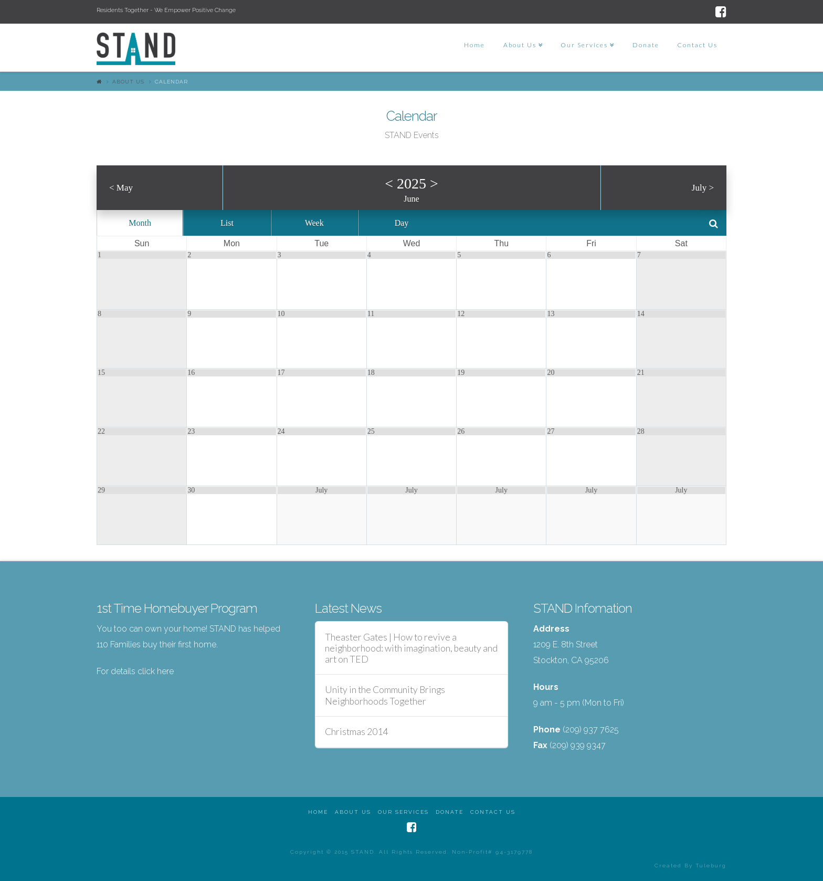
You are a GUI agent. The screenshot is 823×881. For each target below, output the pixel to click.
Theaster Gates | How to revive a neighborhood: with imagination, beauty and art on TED (411, 648)
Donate (449, 812)
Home (318, 812)
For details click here (135, 671)
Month (140, 222)
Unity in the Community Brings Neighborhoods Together (385, 695)
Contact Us (492, 812)
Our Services (403, 812)
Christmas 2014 (356, 731)
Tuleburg (710, 865)
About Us (128, 82)
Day (402, 222)
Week (314, 222)
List (227, 222)
